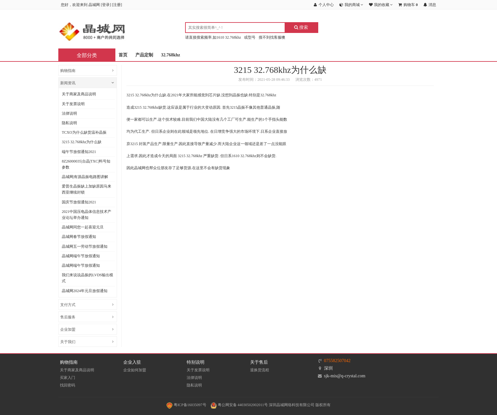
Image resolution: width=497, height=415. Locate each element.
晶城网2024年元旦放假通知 (84, 291)
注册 (117, 5)
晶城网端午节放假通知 (81, 256)
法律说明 (69, 113)
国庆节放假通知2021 (79, 202)
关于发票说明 (73, 104)
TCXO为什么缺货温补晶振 (84, 132)
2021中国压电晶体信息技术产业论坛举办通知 (86, 214)
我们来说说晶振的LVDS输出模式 (87, 278)
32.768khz (170, 55)
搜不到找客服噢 (272, 37)
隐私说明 (69, 123)
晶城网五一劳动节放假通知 (84, 246)
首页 (123, 55)
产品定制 (144, 55)
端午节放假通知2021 (79, 152)
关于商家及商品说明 (79, 94)
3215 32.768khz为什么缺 (81, 142)
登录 (106, 5)
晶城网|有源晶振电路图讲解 (85, 177)
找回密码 (67, 385)
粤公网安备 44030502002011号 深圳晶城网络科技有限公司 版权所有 (270, 405)
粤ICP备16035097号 (186, 405)
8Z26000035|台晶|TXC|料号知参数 (86, 164)
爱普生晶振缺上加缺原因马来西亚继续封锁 (86, 189)
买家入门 (67, 377)
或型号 (249, 37)
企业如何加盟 (134, 370)
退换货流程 (259, 370)
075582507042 (337, 360)
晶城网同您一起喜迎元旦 (83, 227)
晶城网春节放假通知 (79, 236)
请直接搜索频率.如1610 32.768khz (213, 37)
